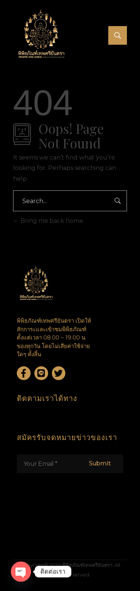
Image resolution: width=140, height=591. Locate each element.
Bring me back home (48, 220)
